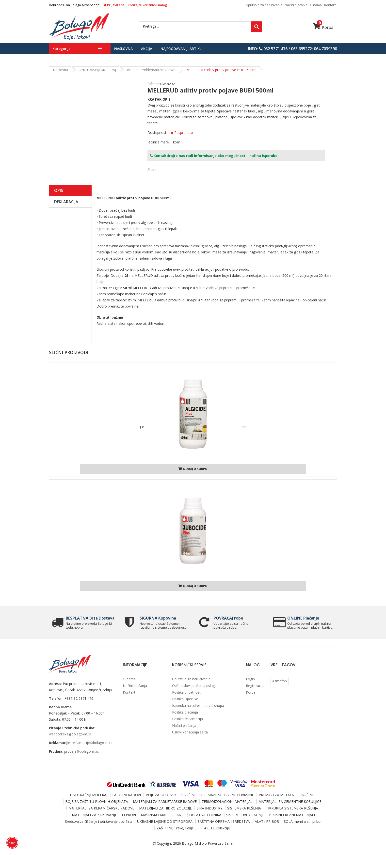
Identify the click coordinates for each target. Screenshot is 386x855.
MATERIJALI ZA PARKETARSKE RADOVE (165, 801)
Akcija (146, 48)
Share (152, 169)
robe (228, 618)
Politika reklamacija (187, 718)
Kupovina (158, 618)
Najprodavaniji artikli (181, 48)
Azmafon (279, 681)
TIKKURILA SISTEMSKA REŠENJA (292, 808)
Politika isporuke (185, 699)
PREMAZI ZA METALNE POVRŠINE (286, 795)
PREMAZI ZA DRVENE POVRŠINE (227, 795)
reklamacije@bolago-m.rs (92, 742)
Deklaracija (66, 201)
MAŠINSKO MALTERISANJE (162, 815)
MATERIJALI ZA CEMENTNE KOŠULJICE (289, 801)
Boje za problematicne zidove (151, 69)
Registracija (255, 685)
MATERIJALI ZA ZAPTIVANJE (94, 815)
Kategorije (61, 48)
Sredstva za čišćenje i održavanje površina (98, 821)
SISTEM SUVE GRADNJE (245, 815)
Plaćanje (303, 618)
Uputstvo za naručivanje (264, 5)
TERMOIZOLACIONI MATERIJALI (228, 801)
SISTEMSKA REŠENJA (244, 808)
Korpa (323, 27)
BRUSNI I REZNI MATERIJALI (292, 815)
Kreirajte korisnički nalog (147, 5)
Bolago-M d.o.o (194, 843)
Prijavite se (114, 5)
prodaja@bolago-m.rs (81, 751)
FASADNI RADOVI (126, 795)
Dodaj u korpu (192, 469)
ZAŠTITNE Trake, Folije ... (177, 828)
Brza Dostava (90, 618)
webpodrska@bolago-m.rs (70, 734)
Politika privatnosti (186, 692)
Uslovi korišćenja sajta (190, 732)
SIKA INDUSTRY (209, 808)
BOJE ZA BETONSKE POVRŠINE (171, 795)
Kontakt (330, 5)
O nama (316, 5)
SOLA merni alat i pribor (303, 821)
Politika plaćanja (185, 712)
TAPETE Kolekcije (216, 828)
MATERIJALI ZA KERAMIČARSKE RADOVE (101, 808)
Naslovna (123, 48)
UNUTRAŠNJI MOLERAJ (97, 69)
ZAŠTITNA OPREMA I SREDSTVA (223, 821)
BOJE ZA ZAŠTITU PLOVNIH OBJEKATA (96, 801)
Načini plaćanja (296, 5)
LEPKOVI (129, 815)
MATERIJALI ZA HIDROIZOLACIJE (165, 808)
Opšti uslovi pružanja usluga (194, 685)
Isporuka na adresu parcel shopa (198, 705)
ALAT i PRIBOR (267, 821)
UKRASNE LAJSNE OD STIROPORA (165, 821)
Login (250, 679)
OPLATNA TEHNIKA (205, 815)
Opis (58, 190)
